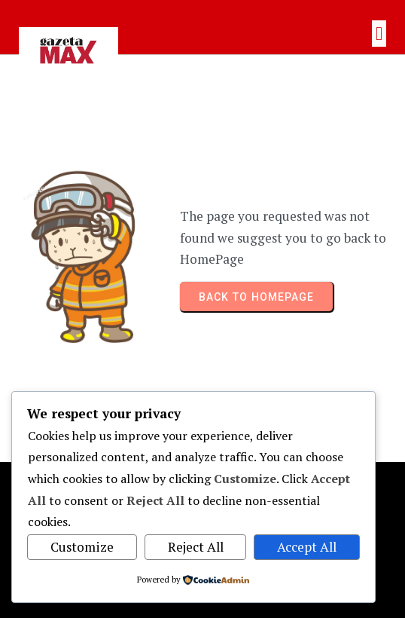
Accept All (306, 546)
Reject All (196, 546)
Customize (82, 546)
